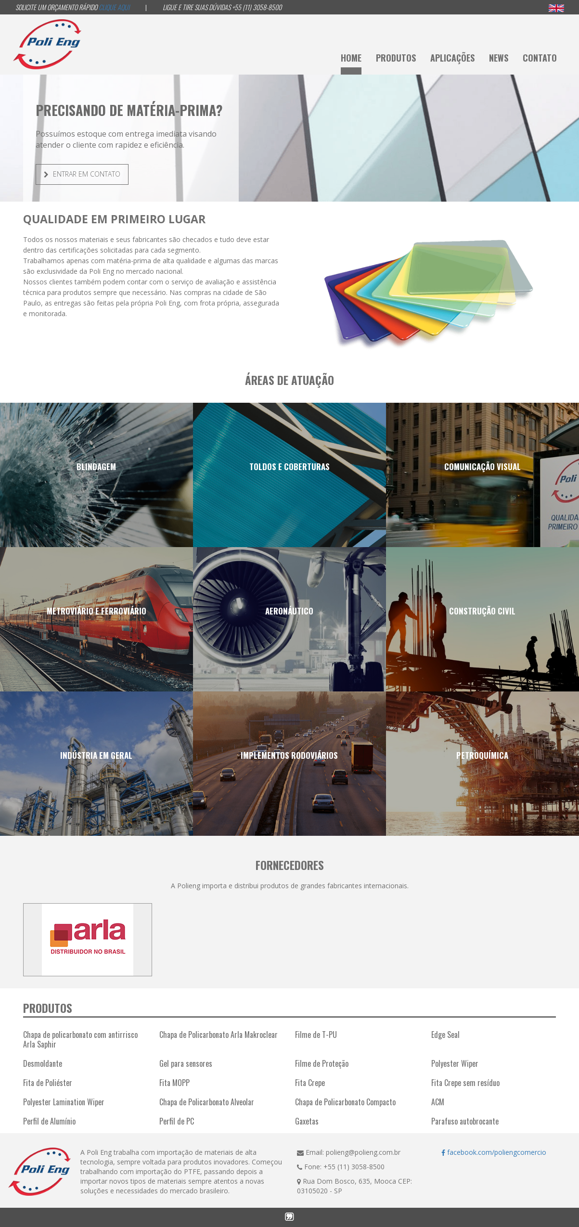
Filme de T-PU (316, 1034)
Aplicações (452, 58)
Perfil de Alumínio (49, 1121)
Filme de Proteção (321, 1063)
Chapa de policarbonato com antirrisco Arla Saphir (80, 1039)
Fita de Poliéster (47, 1082)
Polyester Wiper (454, 1063)
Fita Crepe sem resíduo (465, 1082)
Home (351, 58)
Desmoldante (42, 1063)
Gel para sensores (185, 1063)
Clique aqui (114, 7)
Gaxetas (307, 1121)
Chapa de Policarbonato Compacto (345, 1102)
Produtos (396, 58)
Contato (540, 58)
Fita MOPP (174, 1082)
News (498, 58)
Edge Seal (445, 1034)
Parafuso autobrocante (465, 1121)
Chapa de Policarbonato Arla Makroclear (218, 1034)
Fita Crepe (310, 1082)
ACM (437, 1102)
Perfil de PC (176, 1121)
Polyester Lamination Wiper (63, 1102)
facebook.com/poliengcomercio (493, 1152)
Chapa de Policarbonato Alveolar (206, 1102)
